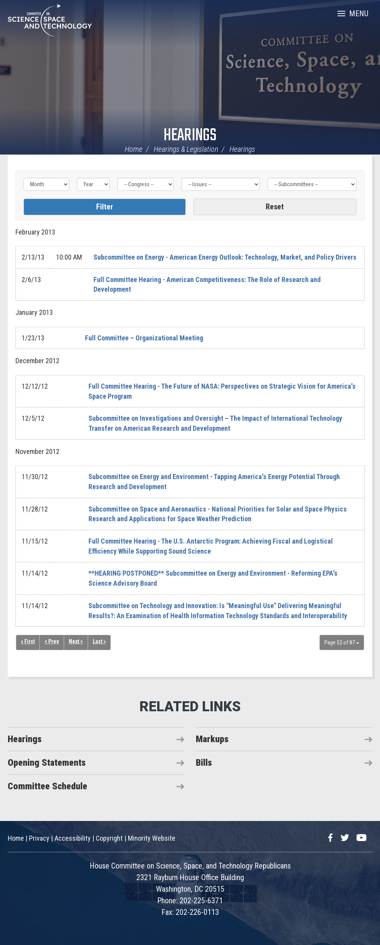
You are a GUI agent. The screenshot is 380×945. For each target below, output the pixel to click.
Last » (99, 641)
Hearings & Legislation (186, 149)
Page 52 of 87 (341, 642)
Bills (204, 762)
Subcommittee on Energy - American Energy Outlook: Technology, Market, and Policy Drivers (224, 257)
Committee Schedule (47, 786)
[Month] (46, 184)
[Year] (93, 184)
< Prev (51, 641)
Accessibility (72, 838)
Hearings (190, 135)
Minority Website (151, 838)
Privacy (39, 838)
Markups (212, 739)
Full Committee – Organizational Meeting (144, 338)
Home (133, 149)
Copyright (109, 838)
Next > (76, 641)
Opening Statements (47, 762)
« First (28, 641)
